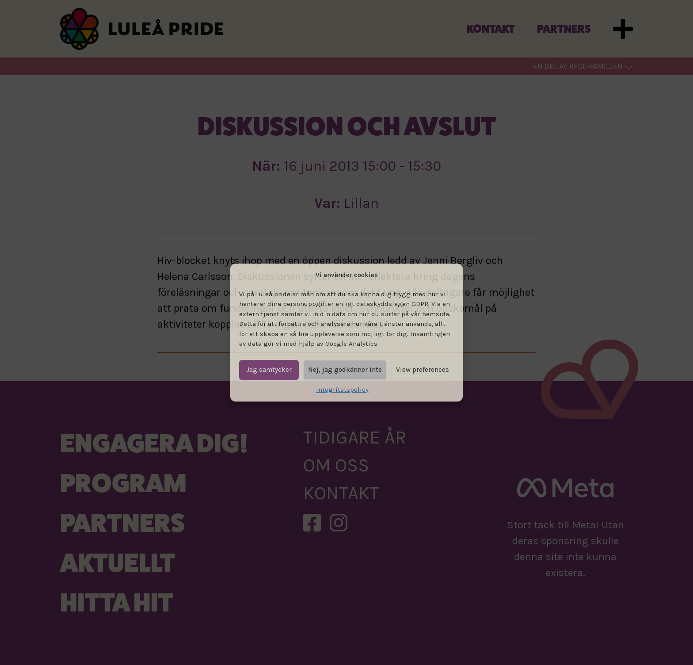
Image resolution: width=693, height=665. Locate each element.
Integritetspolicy (342, 390)
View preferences (422, 370)
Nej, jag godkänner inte (345, 370)
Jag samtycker (269, 370)
